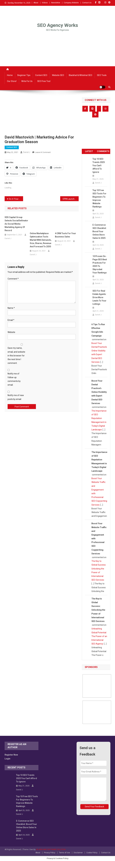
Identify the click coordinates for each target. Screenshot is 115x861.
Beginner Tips (23, 75)
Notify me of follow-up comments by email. (14, 379)
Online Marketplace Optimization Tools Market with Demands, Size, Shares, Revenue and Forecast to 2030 (40, 240)
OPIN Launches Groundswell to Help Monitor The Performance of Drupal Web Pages (71, 199)
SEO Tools (102, 75)
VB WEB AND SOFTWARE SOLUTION (51, 849)
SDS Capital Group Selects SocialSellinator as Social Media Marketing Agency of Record (16, 224)
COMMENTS (103, 151)
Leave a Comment (43, 152)
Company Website (71, 3)
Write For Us (26, 81)
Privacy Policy (49, 853)
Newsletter (55, 3)
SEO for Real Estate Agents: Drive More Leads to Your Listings (99, 297)
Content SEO (41, 75)
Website (11, 332)
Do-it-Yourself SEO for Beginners (16, 199)
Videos (45, 3)
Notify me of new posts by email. (16, 397)
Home (10, 75)
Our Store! (12, 81)
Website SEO (58, 75)
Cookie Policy (91, 853)
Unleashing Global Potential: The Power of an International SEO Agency (99, 636)
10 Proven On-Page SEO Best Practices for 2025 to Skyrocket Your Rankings (100, 264)
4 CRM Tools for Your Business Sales (65, 235)
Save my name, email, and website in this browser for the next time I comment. (16, 355)
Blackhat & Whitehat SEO (80, 75)
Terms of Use (64, 853)
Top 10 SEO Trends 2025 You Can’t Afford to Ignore (99, 165)
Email (11, 320)
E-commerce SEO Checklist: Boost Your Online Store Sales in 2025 (100, 231)
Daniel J (26, 152)
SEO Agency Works (57, 25)
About (36, 3)
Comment (13, 279)
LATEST (89, 151)
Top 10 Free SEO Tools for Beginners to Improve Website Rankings (99, 198)
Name (11, 308)
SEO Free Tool (43, 81)
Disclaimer (78, 853)
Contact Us (86, 3)
